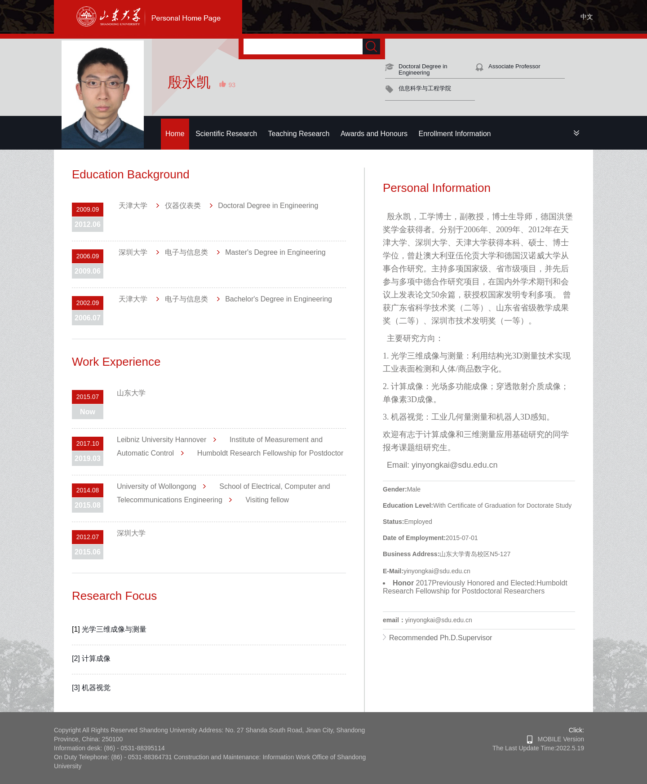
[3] (77, 687)
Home (175, 133)
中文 (587, 16)
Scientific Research (226, 133)
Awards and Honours (374, 133)
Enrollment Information (455, 133)
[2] (77, 658)
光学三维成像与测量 (114, 629)
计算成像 (96, 658)
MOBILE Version (555, 739)
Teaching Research (299, 133)
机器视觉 (96, 687)
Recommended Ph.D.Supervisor (440, 638)
